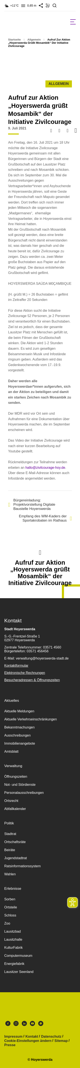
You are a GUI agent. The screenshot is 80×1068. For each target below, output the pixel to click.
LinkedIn (24, 1023)
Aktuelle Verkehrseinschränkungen (30, 719)
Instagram (16, 1023)
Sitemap (61, 1041)
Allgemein (34, 39)
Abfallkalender (15, 809)
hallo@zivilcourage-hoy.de (45, 467)
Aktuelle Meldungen (19, 711)
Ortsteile (10, 907)
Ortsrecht (11, 801)
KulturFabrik (13, 947)
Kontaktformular (16, 665)
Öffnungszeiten (15, 776)
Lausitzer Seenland (18, 972)
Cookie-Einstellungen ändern (27, 1041)
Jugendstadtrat (15, 858)
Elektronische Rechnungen (24, 673)
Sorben (9, 899)
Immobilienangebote (19, 743)
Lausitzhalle (13, 939)
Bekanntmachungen (19, 727)
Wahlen (10, 874)
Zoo (7, 923)
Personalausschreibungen (24, 792)
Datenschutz (51, 1036)
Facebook (7, 1023)
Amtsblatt (11, 751)
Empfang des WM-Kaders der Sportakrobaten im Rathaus (45, 518)
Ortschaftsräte (15, 842)
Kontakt (31, 1036)
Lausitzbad (12, 931)
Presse (10, 1045)
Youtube (32, 1023)
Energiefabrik (14, 964)
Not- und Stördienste (20, 784)
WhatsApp (40, 1023)
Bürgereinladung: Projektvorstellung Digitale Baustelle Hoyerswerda (31, 504)
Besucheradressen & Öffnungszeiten (32, 680)
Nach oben (40, 552)
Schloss (10, 915)
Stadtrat (10, 834)
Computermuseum (18, 955)
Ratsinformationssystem (22, 866)
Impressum (13, 1036)
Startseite (14, 39)
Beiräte (9, 850)
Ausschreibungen (17, 735)
